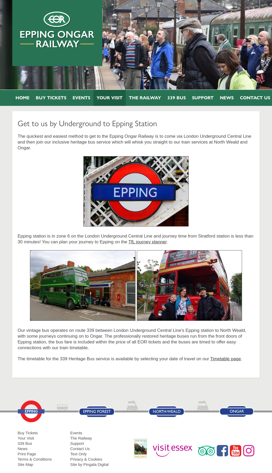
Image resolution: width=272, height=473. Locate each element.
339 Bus (176, 98)
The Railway (145, 98)
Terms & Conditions (35, 459)
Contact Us (80, 448)
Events (81, 98)
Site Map (25, 464)
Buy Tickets (51, 98)
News (227, 98)
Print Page (27, 454)
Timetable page (225, 358)
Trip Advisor (206, 450)
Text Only (78, 454)
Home (22, 98)
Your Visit (110, 98)
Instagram (248, 450)
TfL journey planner (147, 241)
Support (203, 98)
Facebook (222, 450)
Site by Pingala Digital (89, 464)
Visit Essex (174, 450)
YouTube (235, 450)
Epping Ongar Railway (57, 30)
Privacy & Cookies (86, 459)
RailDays (142, 451)
